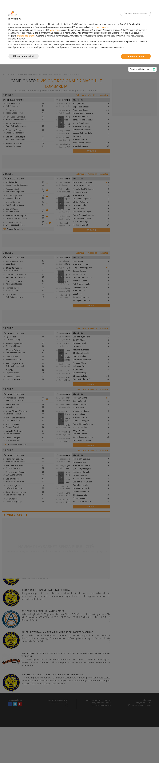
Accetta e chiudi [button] (135, 56)
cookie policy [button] (102, 27)
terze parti (54, 30)
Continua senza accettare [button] (135, 13)
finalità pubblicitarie (25, 36)
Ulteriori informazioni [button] (23, 56)
